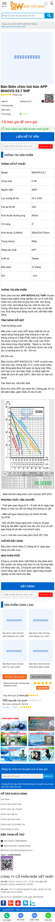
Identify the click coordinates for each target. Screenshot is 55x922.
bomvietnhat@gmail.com (21, 850)
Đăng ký (48, 776)
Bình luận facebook (41, 677)
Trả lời (5, 707)
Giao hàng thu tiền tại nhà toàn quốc (27, 129)
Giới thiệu (5, 799)
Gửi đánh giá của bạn (15, 677)
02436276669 (24, 846)
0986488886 (21, 841)
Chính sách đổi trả (9, 814)
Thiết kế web (26, 910)
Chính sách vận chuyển (11, 809)
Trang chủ (6, 24)
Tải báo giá (48, 101)
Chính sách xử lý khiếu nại (13, 824)
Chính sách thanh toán (11, 804)
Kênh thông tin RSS (10, 829)
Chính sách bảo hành (10, 819)
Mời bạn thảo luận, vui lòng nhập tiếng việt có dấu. (17, 686)
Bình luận (17, 95)
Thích (13, 707)
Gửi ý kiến (43, 688)
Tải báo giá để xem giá (19, 122)
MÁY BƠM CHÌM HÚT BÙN (24, 24)
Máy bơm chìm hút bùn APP (14, 26)
